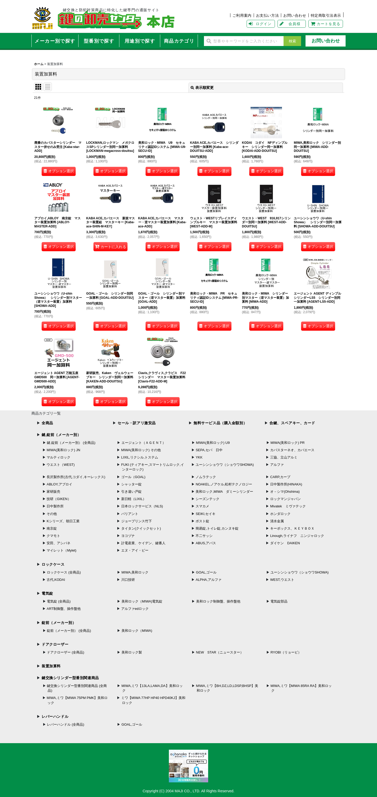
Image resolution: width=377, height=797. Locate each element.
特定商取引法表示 (326, 15)
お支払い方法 (267, 15)
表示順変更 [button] (202, 87)
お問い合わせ (294, 15)
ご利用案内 (242, 15)
